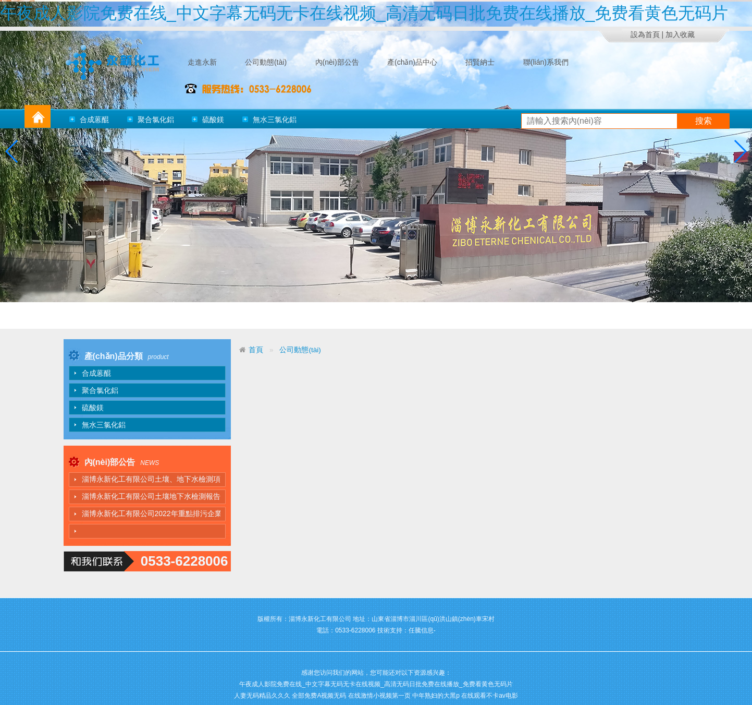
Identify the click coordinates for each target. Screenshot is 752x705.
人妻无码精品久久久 (262, 695)
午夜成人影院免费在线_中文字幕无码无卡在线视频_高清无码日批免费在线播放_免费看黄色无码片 (364, 13)
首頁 (256, 350)
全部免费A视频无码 (319, 695)
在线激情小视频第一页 (379, 695)
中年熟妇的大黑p (436, 695)
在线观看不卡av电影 (489, 695)
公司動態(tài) (299, 350)
